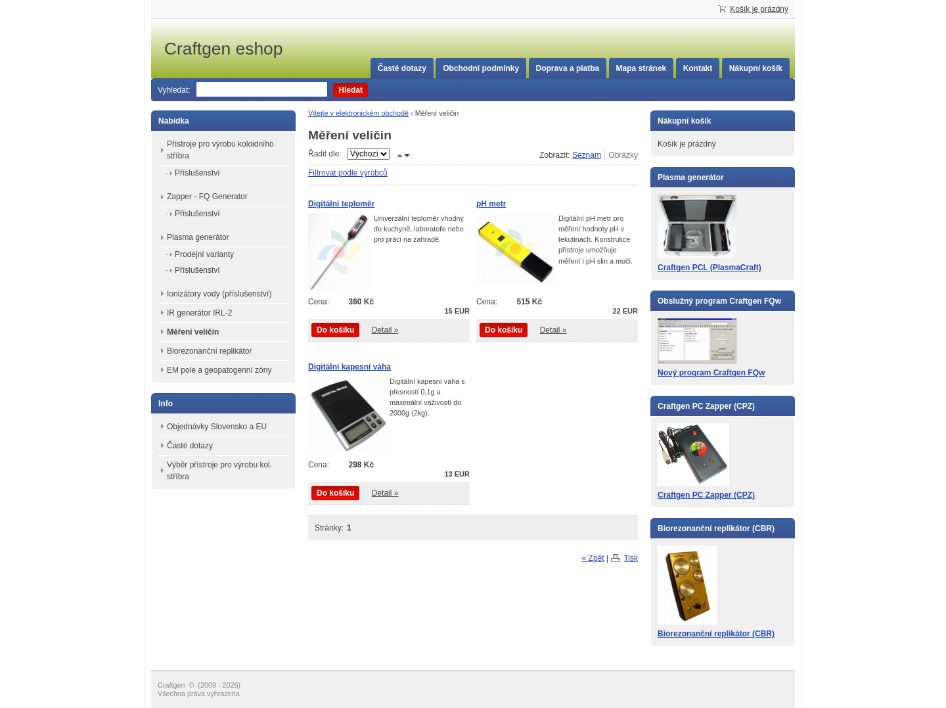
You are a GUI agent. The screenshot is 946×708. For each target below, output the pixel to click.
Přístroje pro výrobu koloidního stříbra (220, 149)
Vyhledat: (174, 90)
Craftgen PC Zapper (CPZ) (706, 495)
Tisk (630, 558)
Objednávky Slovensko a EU (217, 426)
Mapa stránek (641, 68)
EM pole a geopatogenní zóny (219, 370)
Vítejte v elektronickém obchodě (358, 113)
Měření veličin (193, 332)
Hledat (350, 90)
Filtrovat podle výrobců (348, 172)
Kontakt (698, 68)
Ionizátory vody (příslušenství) (219, 293)
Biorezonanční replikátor (209, 351)
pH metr (491, 203)
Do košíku (335, 330)
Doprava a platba (568, 68)
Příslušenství (197, 172)
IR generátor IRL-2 (199, 313)
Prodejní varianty (204, 254)
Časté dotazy (402, 68)
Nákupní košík (755, 68)
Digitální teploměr (341, 203)
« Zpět (593, 558)
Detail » (385, 330)
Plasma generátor (198, 237)
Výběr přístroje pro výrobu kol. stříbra (219, 470)
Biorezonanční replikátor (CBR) (716, 633)
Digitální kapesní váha (349, 366)
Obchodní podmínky (481, 68)
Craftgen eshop (262, 48)
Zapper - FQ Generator (207, 196)
